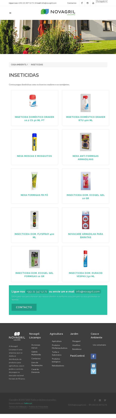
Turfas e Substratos (56, 353)
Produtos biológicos (56, 360)
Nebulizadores (58, 365)
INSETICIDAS (37, 65)
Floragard (76, 341)
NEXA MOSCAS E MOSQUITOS (34, 156)
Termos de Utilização (18, 406)
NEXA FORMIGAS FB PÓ (34, 195)
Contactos (71, 3)
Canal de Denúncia (35, 370)
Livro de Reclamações (37, 363)
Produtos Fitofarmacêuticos (59, 346)
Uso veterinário (99, 345)
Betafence (76, 349)
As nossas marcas (35, 346)
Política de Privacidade (38, 406)
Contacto (24, 307)
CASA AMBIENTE (18, 65)
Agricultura (56, 341)
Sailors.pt (28, 403)
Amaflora (76, 345)
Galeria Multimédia (36, 353)
